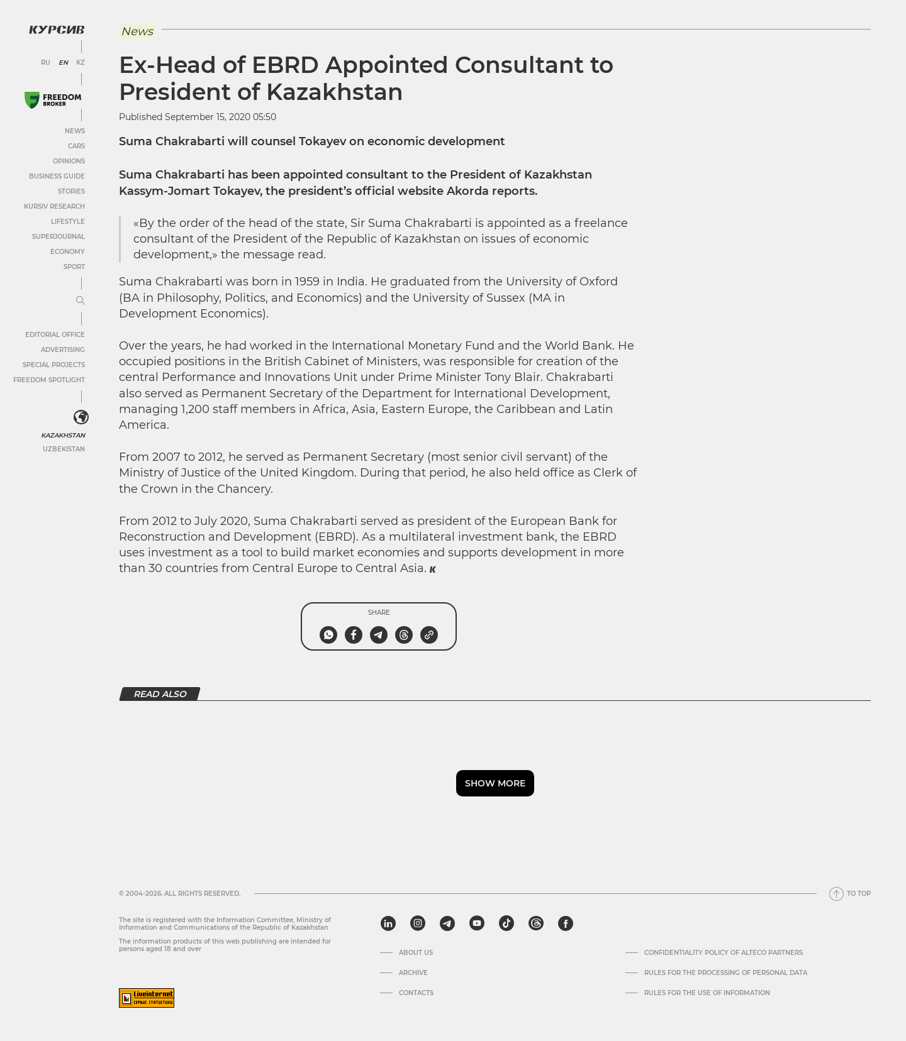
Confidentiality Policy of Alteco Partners (723, 953)
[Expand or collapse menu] (80, 301)
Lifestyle (68, 222)
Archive (413, 973)
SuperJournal (58, 237)
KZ (80, 63)
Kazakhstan (63, 435)
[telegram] (447, 923)
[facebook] (565, 923)
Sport (74, 267)
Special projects (54, 365)
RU (45, 63)
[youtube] (476, 923)
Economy (67, 252)
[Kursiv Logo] (56, 29)
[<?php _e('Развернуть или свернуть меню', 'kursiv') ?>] (81, 417)
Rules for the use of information (707, 993)
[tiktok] (506, 923)
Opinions (69, 161)
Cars (76, 146)
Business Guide (57, 176)
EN (63, 63)
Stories (71, 191)
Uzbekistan (64, 449)
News (75, 131)
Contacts (416, 993)
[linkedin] (388, 923)
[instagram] (417, 923)
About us (416, 953)
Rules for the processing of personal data (725, 973)
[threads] (536, 923)
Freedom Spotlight (49, 380)
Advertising (63, 350)
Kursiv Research (54, 206)
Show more (495, 783)
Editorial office (55, 335)
